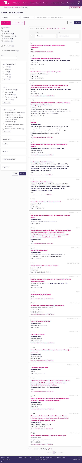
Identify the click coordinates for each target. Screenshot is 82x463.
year (2, 55)
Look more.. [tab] (53, 28)
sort (59, 33)
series (5, 151)
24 (34, 413)
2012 (8, 69)
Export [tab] (63, 28)
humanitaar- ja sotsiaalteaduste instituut (14, 125)
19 (33, 332)
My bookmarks (75, 7)
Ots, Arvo (9, 92)
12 (33, 228)
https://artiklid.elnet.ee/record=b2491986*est (42, 343)
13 (33, 248)
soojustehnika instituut (13, 115)
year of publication (9, 64)
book (6, 31)
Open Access (9, 46)
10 (33, 199)
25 (34, 433)
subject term (7, 139)
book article (8, 39)
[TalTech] (6, 3)
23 (34, 396)
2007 (8, 77)
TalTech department (10, 110)
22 (34, 378)
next (61, 452)
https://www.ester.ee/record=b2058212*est (42, 195)
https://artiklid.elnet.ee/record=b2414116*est (42, 360)
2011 (7, 72)
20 (34, 347)
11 (33, 212)
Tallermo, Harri (10, 95)
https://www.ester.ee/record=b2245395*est (42, 391)
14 (33, 263)
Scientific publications (11, 51)
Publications (16, 7)
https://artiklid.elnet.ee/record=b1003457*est (42, 96)
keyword (6, 167)
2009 (8, 74)
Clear (70, 22)
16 (33, 292)
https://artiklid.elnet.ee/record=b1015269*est (42, 409)
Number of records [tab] (37, 28)
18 (33, 318)
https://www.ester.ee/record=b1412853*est (42, 175)
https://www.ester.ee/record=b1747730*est (42, 299)
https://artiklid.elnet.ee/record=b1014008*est (42, 314)
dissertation (8, 41)
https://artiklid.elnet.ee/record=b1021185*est (42, 155)
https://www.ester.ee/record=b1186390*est (42, 51)
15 (33, 276)
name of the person (9, 159)
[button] (79, 3)
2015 (8, 67)
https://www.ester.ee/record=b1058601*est (42, 137)
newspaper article (10, 36)
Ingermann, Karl (11, 90)
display (37, 33)
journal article (9, 34)
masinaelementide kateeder (14, 129)
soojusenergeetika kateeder (15, 112)
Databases (7, 7)
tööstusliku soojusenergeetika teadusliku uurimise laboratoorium (14, 120)
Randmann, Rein (11, 97)
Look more (7, 79)
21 (33, 365)
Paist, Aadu (9, 100)
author (5, 87)
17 (33, 303)
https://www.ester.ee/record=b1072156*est (42, 429)
